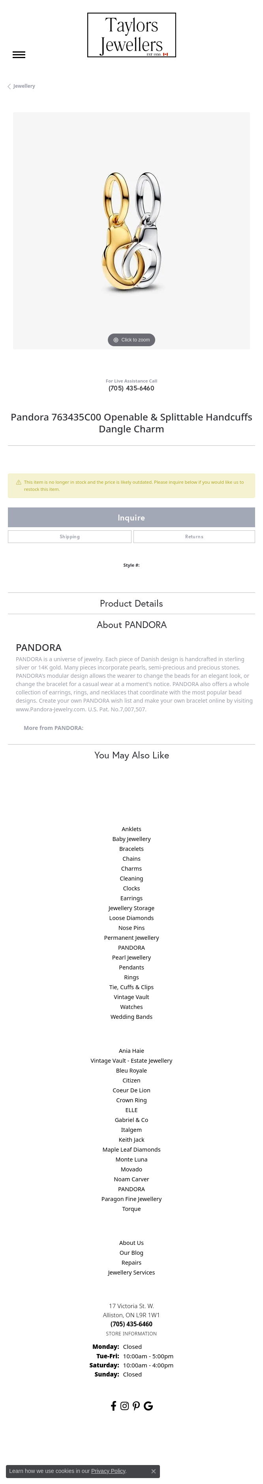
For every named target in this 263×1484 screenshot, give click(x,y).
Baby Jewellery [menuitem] (131, 839)
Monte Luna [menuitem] (131, 1159)
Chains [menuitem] (131, 858)
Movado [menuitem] (131, 1169)
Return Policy (53, 1442)
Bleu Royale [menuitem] (131, 1070)
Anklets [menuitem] (131, 829)
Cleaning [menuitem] (131, 878)
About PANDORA (132, 624)
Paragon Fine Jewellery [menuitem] (131, 1199)
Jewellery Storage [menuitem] (131, 908)
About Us (131, 1242)
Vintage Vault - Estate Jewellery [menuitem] (132, 1060)
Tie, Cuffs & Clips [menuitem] (131, 987)
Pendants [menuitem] (131, 967)
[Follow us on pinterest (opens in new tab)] (136, 1406)
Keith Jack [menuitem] (131, 1139)
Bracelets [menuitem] (131, 848)
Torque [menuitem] (131, 1208)
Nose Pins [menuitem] (131, 928)
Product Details (131, 603)
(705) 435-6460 (132, 388)
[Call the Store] (131, 1324)
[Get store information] (131, 1333)
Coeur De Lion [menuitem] (131, 1090)
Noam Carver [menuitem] (131, 1179)
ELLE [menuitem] (131, 1110)
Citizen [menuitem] (131, 1080)
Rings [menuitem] (131, 977)
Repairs (132, 1262)
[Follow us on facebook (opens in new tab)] (113, 1406)
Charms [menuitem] (131, 868)
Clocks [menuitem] (131, 888)
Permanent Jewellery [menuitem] (131, 937)
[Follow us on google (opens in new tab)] (148, 1406)
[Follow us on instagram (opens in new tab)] (124, 1406)
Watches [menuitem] (131, 1007)
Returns (194, 536)
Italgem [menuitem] (131, 1129)
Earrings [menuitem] (131, 898)
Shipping (70, 536)
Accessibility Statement (197, 1442)
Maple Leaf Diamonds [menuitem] (131, 1149)
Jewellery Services (131, 1272)
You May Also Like (131, 755)
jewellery (24, 86)
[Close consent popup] (153, 1471)
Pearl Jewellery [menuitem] (131, 957)
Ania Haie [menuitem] (131, 1050)
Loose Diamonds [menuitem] (131, 918)
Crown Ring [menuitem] (131, 1100)
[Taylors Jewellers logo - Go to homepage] (131, 35)
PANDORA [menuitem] (131, 947)
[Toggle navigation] (19, 54)
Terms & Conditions (140, 1442)
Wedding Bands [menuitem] (131, 1016)
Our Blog (131, 1252)
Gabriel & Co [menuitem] (131, 1120)
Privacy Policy (93, 1442)
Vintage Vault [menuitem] (131, 997)
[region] (131, 236)
